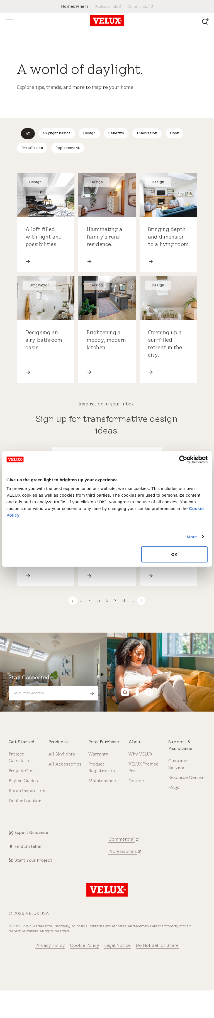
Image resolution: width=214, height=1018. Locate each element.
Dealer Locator (25, 800)
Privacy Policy (50, 945)
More (192, 536)
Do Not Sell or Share (157, 945)
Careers (136, 780)
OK (174, 554)
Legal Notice (117, 945)
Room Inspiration (27, 790)
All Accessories (64, 764)
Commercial (121, 839)
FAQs (173, 787)
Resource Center (186, 777)
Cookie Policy (84, 945)
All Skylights (61, 754)
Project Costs (23, 770)
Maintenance (102, 780)
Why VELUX (140, 754)
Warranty (98, 754)
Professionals (122, 851)
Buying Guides (23, 780)
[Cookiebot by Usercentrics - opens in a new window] (183, 459)
